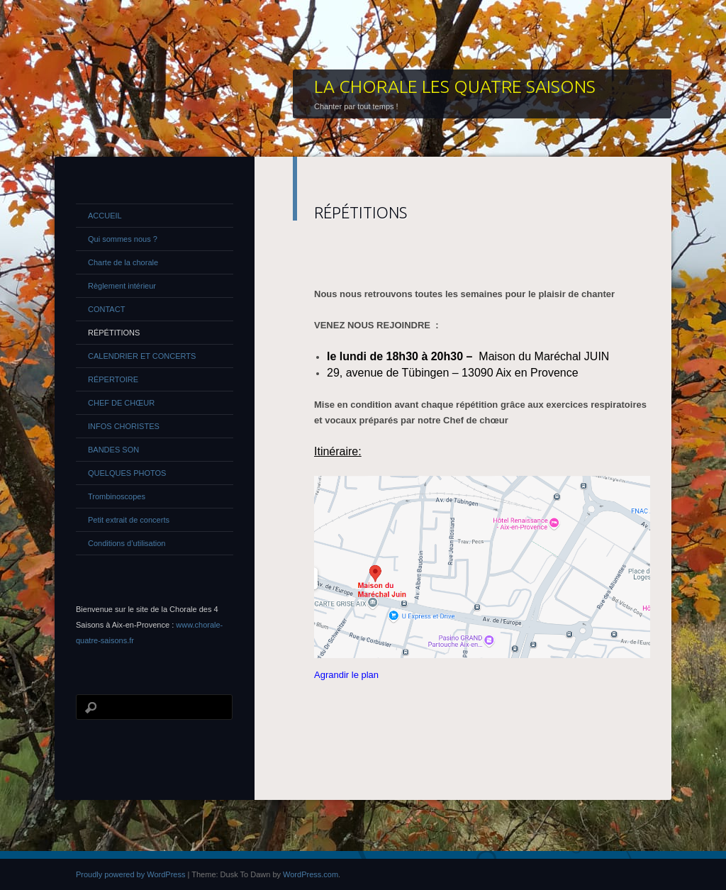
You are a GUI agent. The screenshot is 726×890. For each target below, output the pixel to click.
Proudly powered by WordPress (130, 874)
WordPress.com (310, 874)
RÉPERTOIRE (113, 379)
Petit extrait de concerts (128, 520)
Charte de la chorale (123, 262)
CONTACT (106, 309)
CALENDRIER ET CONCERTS (142, 356)
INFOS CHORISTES (124, 426)
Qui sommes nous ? (122, 239)
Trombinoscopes (116, 496)
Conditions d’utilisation (126, 543)
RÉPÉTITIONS (114, 332)
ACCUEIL (105, 215)
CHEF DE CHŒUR (121, 403)
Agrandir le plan (346, 674)
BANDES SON (113, 449)
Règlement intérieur (122, 286)
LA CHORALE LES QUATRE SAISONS (455, 86)
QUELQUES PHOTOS (127, 473)
